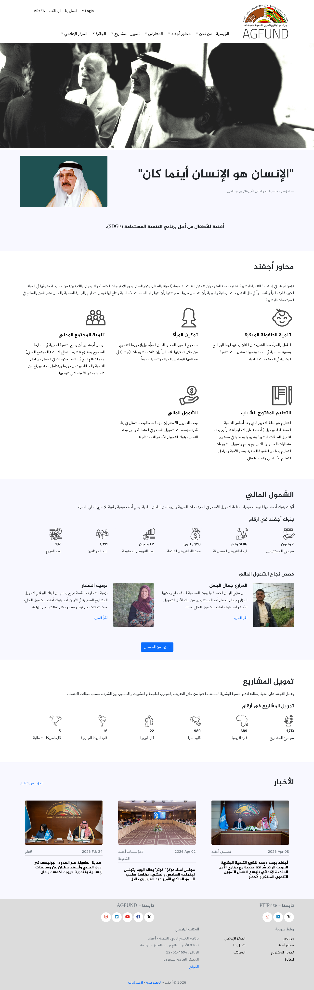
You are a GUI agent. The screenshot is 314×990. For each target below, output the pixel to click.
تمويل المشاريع (282, 952)
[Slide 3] (157, 141)
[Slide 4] (148, 141)
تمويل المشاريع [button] (126, 34)
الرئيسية (222, 34)
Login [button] (89, 11)
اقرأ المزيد (240, 618)
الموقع (194, 966)
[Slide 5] (139, 141)
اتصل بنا (71, 11)
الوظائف (55, 11)
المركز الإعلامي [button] (75, 34)
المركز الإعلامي (234, 938)
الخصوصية (153, 982)
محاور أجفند (285, 945)
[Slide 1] (174, 141)
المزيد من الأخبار (31, 783)
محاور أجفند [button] (180, 34)
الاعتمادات (135, 982)
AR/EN (39, 11)
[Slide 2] (166, 141)
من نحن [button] (205, 34)
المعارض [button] (155, 34)
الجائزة (289, 959)
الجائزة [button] (100, 34)
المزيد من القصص (157, 647)
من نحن (288, 938)
